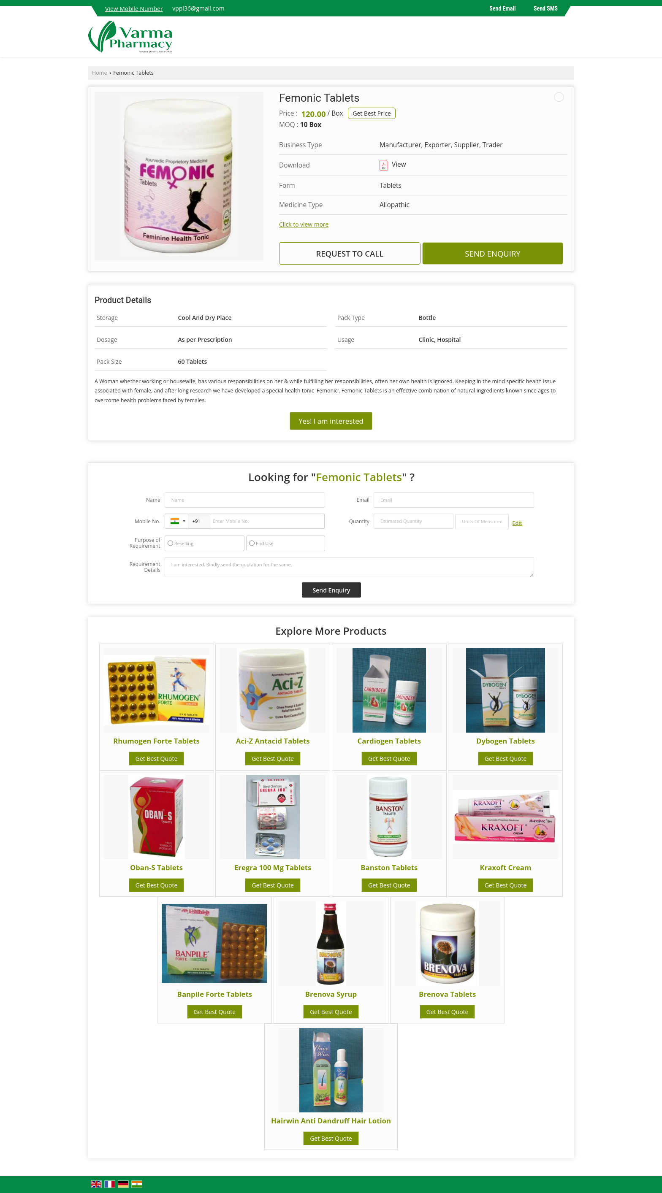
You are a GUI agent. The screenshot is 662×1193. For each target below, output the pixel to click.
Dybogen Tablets (505, 741)
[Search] (569, 39)
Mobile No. (147, 521)
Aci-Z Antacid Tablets (273, 741)
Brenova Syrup (331, 994)
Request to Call (349, 253)
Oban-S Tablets (156, 867)
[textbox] (482, 521)
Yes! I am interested (331, 421)
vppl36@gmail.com (198, 8)
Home (99, 72)
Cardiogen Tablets (389, 741)
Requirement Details (145, 567)
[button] (134, 9)
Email (362, 499)
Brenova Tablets (447, 994)
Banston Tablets (389, 867)
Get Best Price (372, 113)
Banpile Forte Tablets (214, 994)
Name (153, 499)
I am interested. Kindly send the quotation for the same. (349, 567)
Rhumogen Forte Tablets (156, 741)
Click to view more (303, 224)
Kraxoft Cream (505, 867)
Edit (517, 523)
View (393, 164)
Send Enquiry (492, 253)
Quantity (359, 521)
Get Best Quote (157, 759)
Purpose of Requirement (145, 543)
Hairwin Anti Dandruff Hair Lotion (331, 1120)
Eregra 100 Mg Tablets (272, 867)
